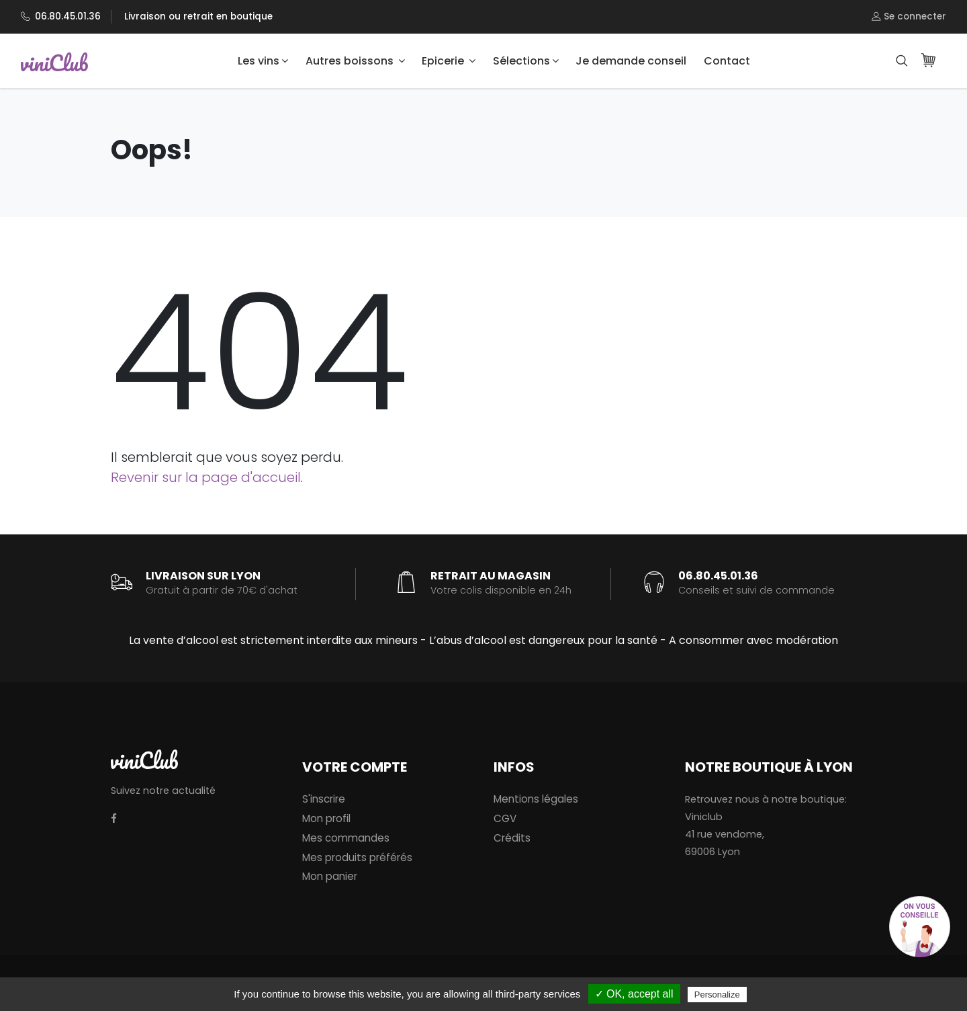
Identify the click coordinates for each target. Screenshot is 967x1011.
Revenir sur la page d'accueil (206, 477)
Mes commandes (345, 838)
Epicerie (448, 61)
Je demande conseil (630, 61)
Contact (727, 61)
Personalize (717, 994)
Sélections (526, 61)
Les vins (263, 61)
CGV (505, 818)
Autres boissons (355, 61)
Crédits (512, 838)
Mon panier (329, 876)
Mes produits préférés (357, 857)
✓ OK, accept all (634, 994)
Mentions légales (536, 799)
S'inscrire (323, 799)
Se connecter (909, 17)
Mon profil (326, 818)
